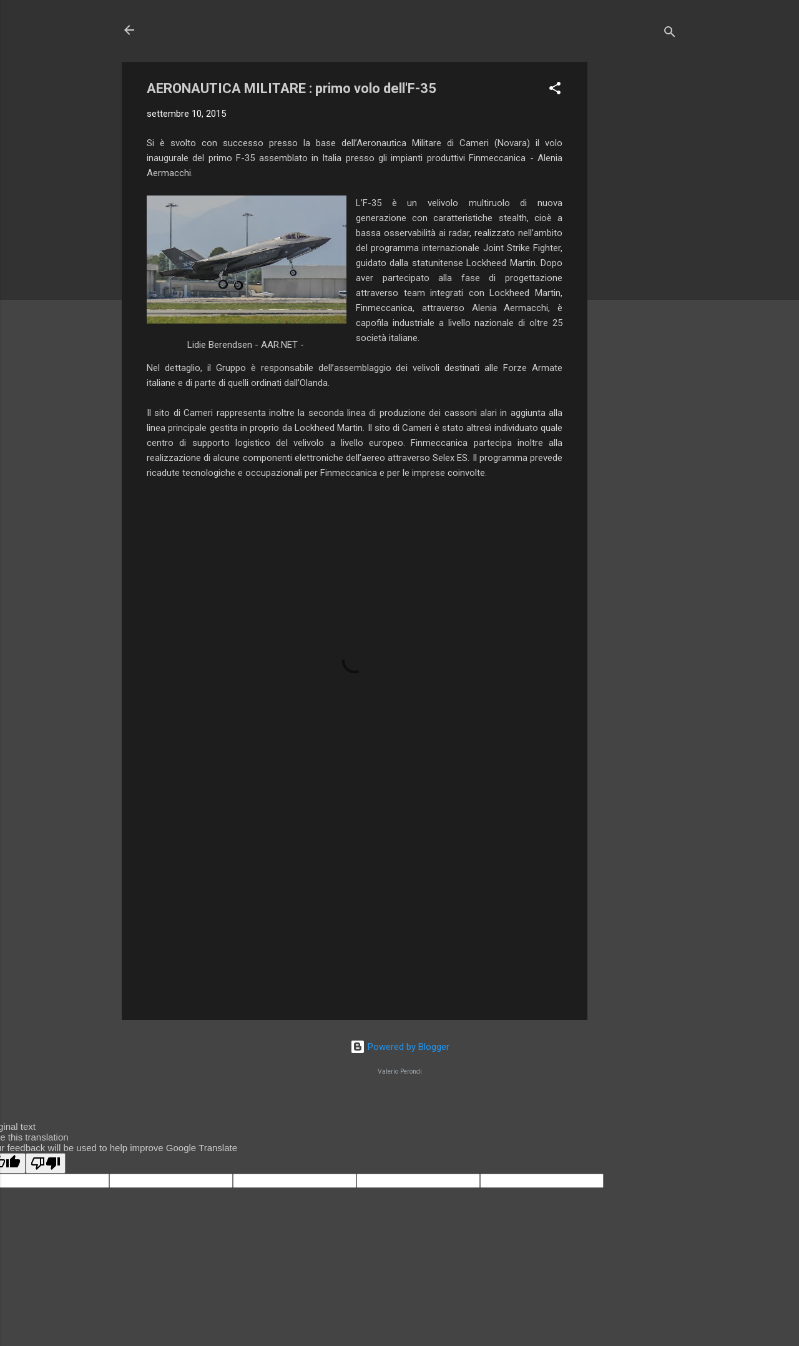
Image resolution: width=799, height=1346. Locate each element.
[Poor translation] (46, 1163)
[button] (554, 90)
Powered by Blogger (399, 1046)
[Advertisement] (637, 249)
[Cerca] (669, 34)
